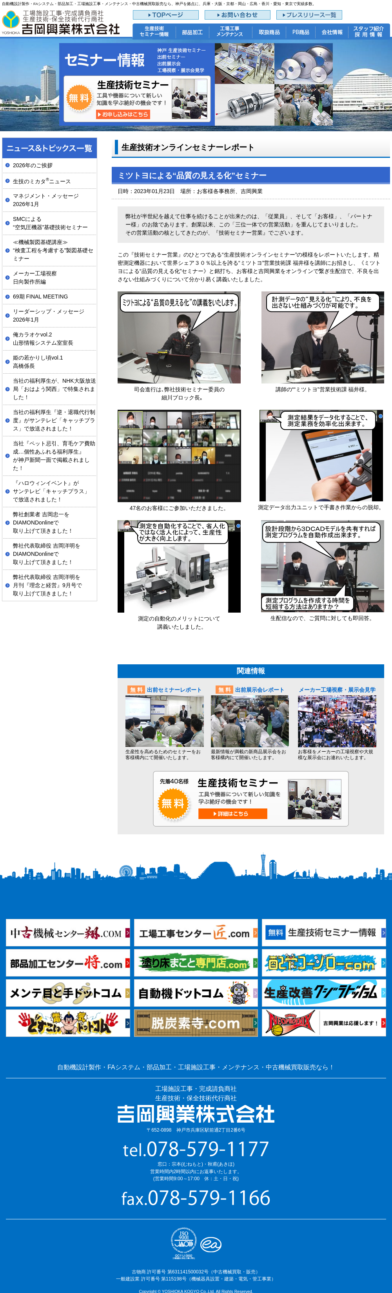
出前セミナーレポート (174, 690)
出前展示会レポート (260, 690)
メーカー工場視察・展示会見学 (337, 690)
